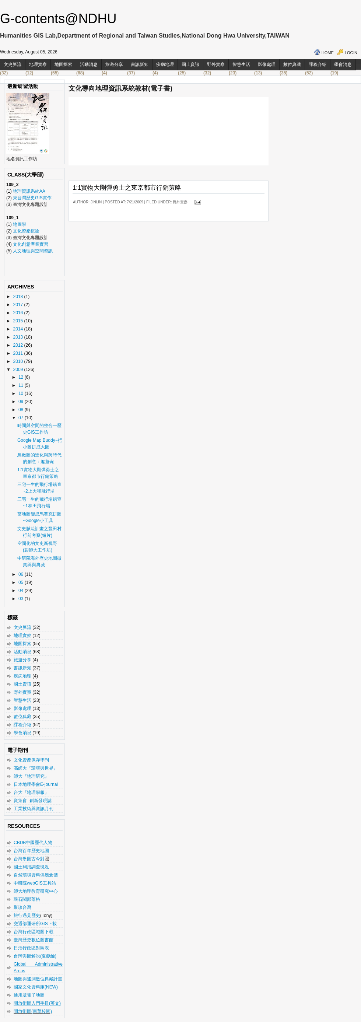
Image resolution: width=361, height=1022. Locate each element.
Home (328, 52)
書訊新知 (139, 64)
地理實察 (38, 64)
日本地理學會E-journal (36, 784)
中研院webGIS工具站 (35, 883)
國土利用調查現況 (31, 866)
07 (21, 417)
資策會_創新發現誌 (33, 800)
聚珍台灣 (22, 907)
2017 (18, 304)
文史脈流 (12, 64)
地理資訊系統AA (28, 191)
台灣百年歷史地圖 (31, 850)
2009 (18, 369)
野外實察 (216, 64)
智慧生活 (241, 64)
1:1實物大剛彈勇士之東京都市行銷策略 (127, 187)
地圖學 (19, 224)
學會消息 (343, 64)
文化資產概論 (26, 231)
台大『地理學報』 (31, 792)
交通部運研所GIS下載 (35, 923)
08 (21, 409)
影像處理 (267, 64)
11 (21, 385)
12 (21, 377)
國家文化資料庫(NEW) (36, 987)
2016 (18, 312)
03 (21, 598)
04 (21, 590)
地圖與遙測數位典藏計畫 (38, 978)
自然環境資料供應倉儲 (36, 875)
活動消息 (89, 64)
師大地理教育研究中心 (36, 891)
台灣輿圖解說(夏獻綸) (35, 956)
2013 (18, 337)
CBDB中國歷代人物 (33, 842)
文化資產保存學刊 (31, 760)
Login (351, 52)
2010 (18, 361)
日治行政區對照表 (31, 948)
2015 (18, 320)
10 (21, 393)
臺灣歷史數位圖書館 (33, 939)
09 (21, 401)
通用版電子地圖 (29, 995)
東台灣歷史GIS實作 (32, 197)
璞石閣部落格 (27, 899)
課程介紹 (317, 64)
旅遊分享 (114, 64)
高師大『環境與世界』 (36, 768)
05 (21, 582)
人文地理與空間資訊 (33, 250)
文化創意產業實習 (30, 244)
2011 (18, 353)
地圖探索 (63, 64)
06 (21, 574)
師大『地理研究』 (31, 776)
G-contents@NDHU (58, 18)
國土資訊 (190, 64)
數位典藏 (292, 64)
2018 (18, 296)
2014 (18, 329)
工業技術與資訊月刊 (33, 808)
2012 (18, 345)
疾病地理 (165, 64)
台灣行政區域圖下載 (33, 931)
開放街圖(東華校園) (33, 1011)
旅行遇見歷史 (27, 915)
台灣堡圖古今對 (29, 858)
